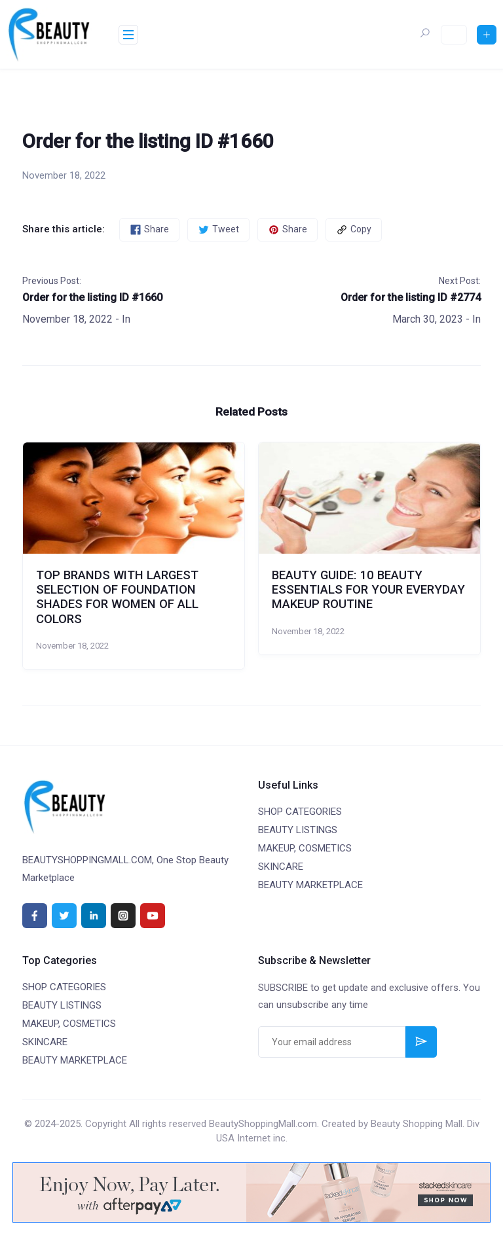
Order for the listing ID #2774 (411, 297)
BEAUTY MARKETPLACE (310, 885)
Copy (353, 230)
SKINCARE (280, 866)
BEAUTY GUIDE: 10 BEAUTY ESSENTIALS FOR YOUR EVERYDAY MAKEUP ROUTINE (368, 590)
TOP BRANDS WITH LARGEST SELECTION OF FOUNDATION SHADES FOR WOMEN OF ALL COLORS (117, 597)
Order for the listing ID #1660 (92, 297)
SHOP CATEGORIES (300, 811)
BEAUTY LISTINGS (297, 830)
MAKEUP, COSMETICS (305, 848)
